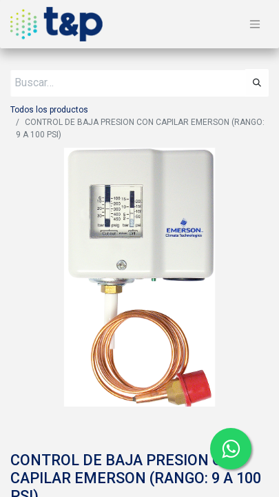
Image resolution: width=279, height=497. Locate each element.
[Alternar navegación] (255, 24)
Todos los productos (49, 110)
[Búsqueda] (257, 83)
